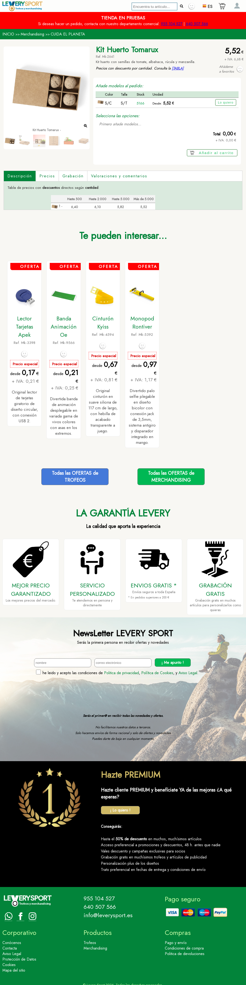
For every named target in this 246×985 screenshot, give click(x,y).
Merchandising (32, 34)
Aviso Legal (187, 672)
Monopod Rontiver (142, 322)
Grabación (73, 176)
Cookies (9, 964)
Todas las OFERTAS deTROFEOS (75, 476)
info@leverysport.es (108, 915)
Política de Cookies (157, 672)
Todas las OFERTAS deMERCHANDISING (171, 476)
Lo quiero (226, 102)
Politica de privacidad (121, 672)
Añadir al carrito (216, 153)
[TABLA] (178, 68)
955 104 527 (171, 24)
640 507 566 (197, 24)
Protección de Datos (19, 959)
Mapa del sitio (13, 970)
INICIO (8, 34)
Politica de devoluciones (184, 953)
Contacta (9, 948)
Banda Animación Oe (64, 326)
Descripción (19, 176)
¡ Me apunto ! (172, 662)
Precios (47, 176)
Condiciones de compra (184, 948)
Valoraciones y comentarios (119, 176)
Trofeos (90, 942)
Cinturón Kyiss (103, 322)
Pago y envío (176, 942)
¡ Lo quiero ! (120, 810)
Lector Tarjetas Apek (24, 326)
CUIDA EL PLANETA (68, 34)
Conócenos (11, 942)
